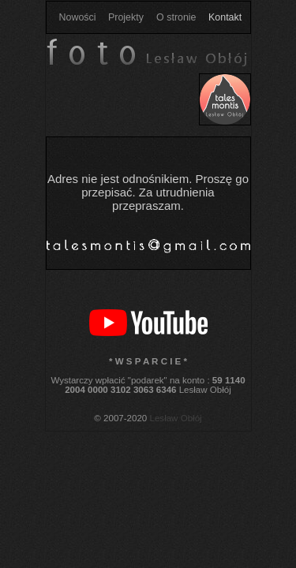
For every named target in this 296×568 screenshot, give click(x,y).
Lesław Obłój (176, 418)
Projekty (126, 17)
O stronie (176, 17)
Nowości (77, 17)
